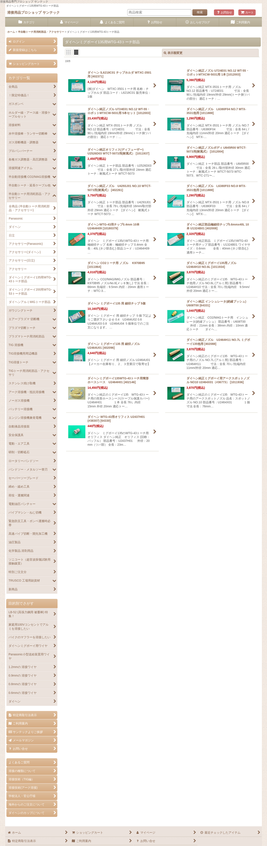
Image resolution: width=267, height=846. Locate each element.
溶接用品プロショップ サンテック (33, 12)
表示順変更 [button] (173, 53)
